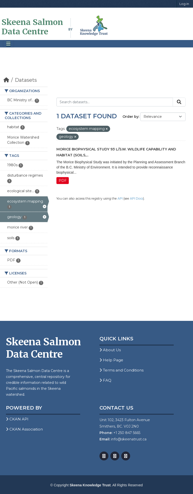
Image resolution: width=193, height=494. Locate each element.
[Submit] (179, 102)
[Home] (6, 80)
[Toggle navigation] (8, 44)
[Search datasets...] (114, 102)
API (120, 198)
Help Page (111, 360)
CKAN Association (24, 429)
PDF (63, 180)
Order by (130, 116)
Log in (184, 4)
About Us (110, 350)
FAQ (105, 380)
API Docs (136, 198)
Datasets (26, 80)
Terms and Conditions (121, 370)
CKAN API (17, 419)
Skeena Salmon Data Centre (32, 27)
